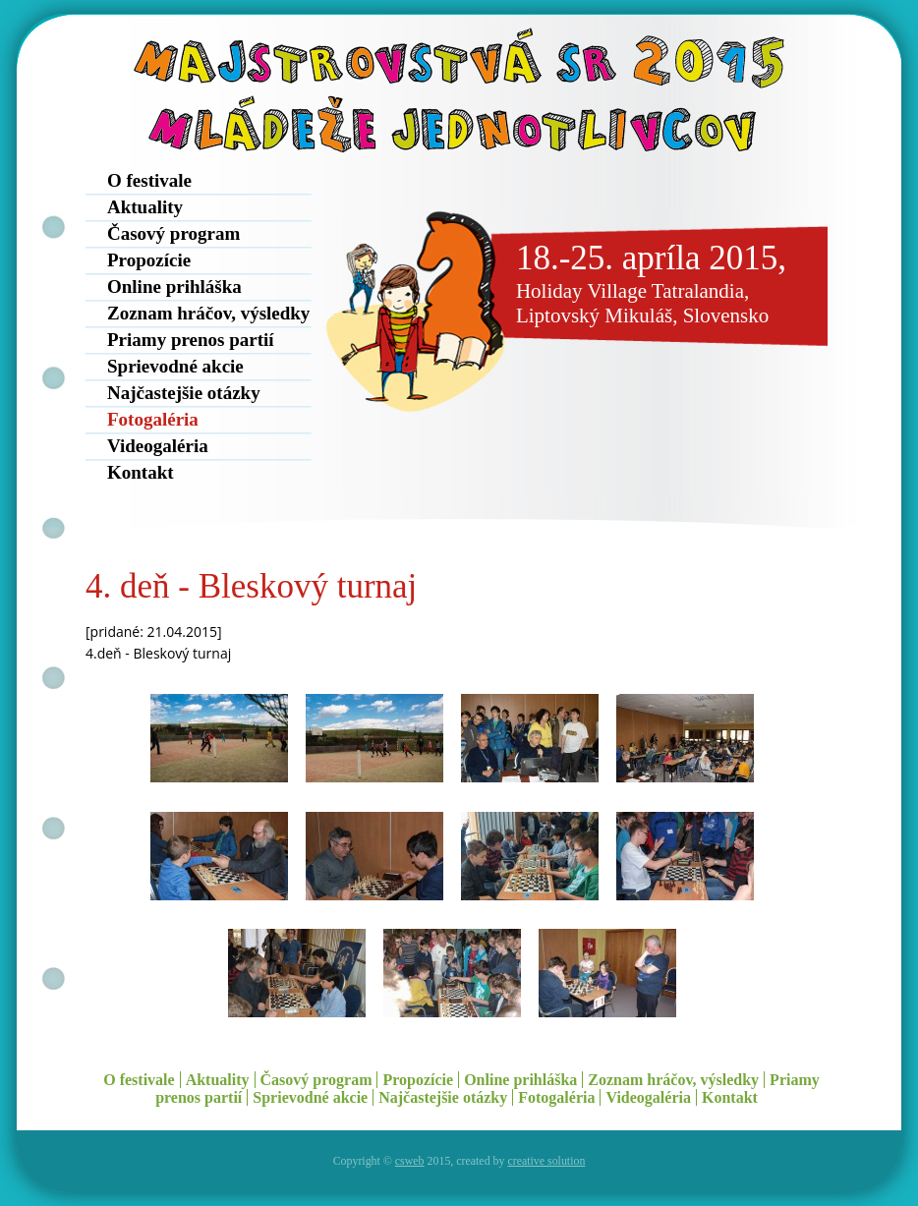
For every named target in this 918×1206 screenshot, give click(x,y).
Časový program (173, 233)
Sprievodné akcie (175, 366)
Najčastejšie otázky (183, 392)
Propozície (149, 260)
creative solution (546, 1161)
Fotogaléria (153, 419)
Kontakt (140, 472)
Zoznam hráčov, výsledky (208, 313)
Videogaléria (157, 445)
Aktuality (145, 207)
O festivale (149, 180)
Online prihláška (174, 286)
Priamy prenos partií (190, 339)
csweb (410, 1161)
